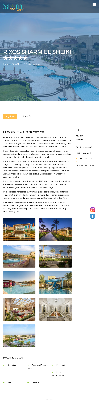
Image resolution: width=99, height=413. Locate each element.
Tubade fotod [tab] (27, 116)
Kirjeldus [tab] (10, 116)
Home (6, 64)
